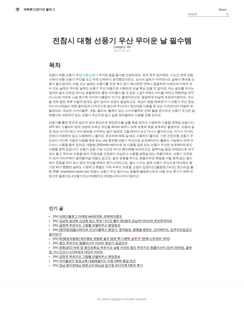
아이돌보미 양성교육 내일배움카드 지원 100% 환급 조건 (97, 261)
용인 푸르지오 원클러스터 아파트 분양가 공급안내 (93, 243)
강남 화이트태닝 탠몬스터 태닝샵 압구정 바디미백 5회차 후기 (101, 265)
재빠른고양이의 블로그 (39, 9)
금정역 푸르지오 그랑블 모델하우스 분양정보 (89, 225)
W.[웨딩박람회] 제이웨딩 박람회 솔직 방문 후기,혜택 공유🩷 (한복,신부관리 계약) (114, 238)
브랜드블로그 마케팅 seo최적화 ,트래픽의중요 (90, 216)
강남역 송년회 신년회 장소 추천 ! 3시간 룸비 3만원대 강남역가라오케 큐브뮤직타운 (115, 221)
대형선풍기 (90, 75)
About (222, 9)
